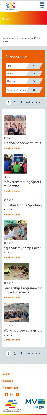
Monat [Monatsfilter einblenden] (23, 73)
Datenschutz (11, 387)
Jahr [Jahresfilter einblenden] (23, 66)
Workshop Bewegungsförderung (23, 332)
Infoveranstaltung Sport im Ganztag (22, 183)
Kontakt (6, 374)
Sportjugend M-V (10, 38)
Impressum (8, 380)
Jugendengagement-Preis (22, 143)
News (5, 41)
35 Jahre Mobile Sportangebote (23, 207)
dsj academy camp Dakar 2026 (22, 250)
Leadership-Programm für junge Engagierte (23, 290)
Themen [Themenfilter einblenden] (23, 81)
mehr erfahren (13, 148)
